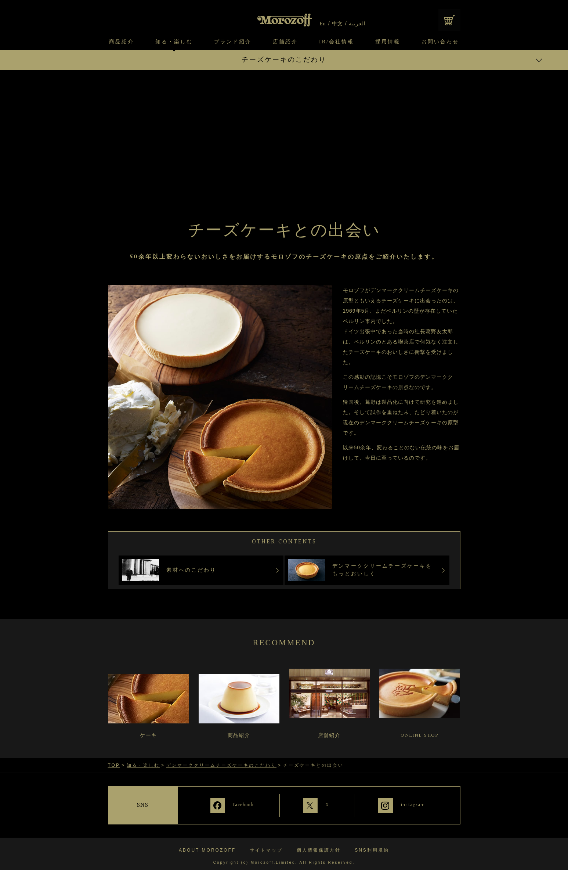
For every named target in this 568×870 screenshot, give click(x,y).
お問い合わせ (440, 41)
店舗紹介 (285, 41)
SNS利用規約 (372, 845)
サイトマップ (266, 845)
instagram (414, 805)
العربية (356, 23)
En (322, 23)
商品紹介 (121, 41)
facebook (233, 805)
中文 (337, 23)
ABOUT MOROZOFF (207, 845)
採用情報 (387, 41)
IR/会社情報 (336, 41)
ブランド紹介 (233, 41)
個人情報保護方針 (319, 845)
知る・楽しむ (174, 41)
